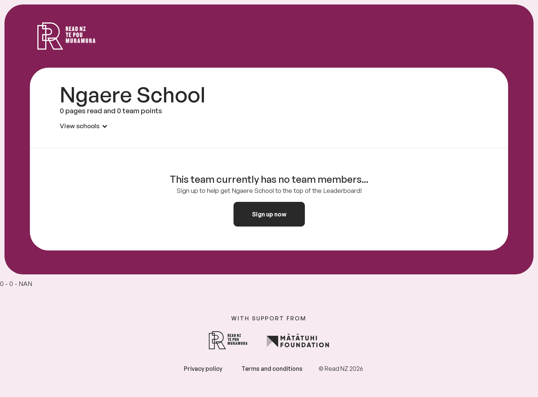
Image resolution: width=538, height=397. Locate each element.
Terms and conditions (272, 368)
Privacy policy (203, 368)
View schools (83, 126)
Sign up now (269, 214)
